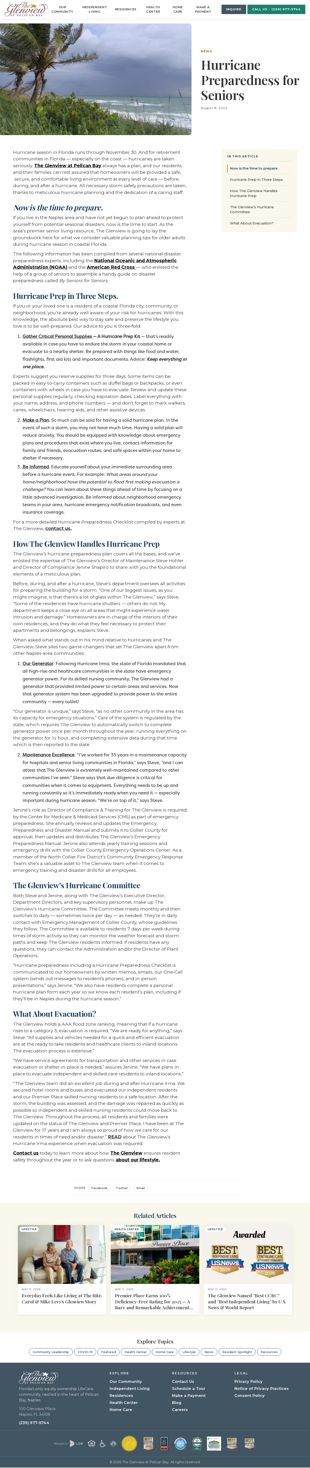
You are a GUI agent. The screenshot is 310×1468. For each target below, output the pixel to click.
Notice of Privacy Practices (261, 1389)
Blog (176, 1403)
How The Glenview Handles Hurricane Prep (254, 193)
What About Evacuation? (251, 223)
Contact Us (183, 1382)
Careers (180, 1410)
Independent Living (94, 9)
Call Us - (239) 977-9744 (276, 9)
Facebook (99, 1188)
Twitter (122, 1188)
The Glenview (126, 1153)
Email (140, 1188)
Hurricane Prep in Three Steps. (256, 180)
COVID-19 (85, 1352)
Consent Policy (249, 1396)
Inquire (233, 9)
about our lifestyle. (138, 1160)
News (206, 51)
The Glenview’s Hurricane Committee (252, 209)
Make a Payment (203, 9)
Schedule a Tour (188, 1389)
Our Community (62, 9)
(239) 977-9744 (34, 1423)
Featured (108, 1352)
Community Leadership (51, 1352)
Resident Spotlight (237, 1352)
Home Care (178, 9)
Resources (269, 1352)
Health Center (153, 9)
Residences (126, 9)
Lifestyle (189, 1352)
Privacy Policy (248, 1382)
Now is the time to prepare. (254, 168)
